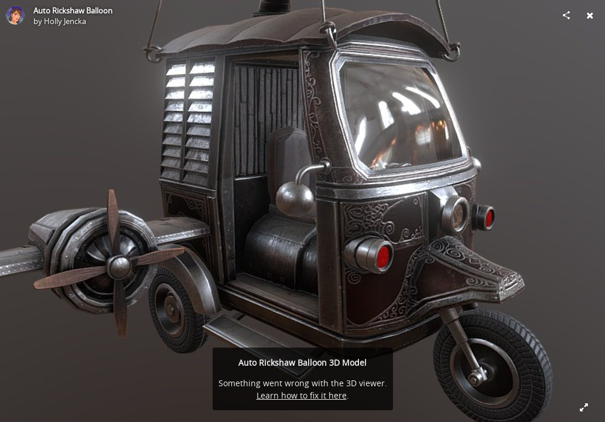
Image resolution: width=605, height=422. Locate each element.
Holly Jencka (65, 21)
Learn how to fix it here (302, 395)
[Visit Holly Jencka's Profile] (15, 15)
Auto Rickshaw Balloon (72, 10)
